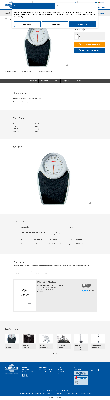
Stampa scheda (10, 72)
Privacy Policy (54, 391)
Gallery (55, 82)
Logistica (66, 82)
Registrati (85, 292)
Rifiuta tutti (27, 24)
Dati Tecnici (44, 82)
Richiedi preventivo (89, 51)
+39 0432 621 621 (100, 7)
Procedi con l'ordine (89, 45)
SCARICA (86, 286)
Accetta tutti (82, 24)
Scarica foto (26, 72)
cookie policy (18, 16)
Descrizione (33, 82)
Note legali (45, 391)
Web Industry (57, 398)
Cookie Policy (64, 391)
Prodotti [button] (8, 14)
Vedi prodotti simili (45, 72)
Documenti (77, 82)
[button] (22, 274)
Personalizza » (55, 24)
